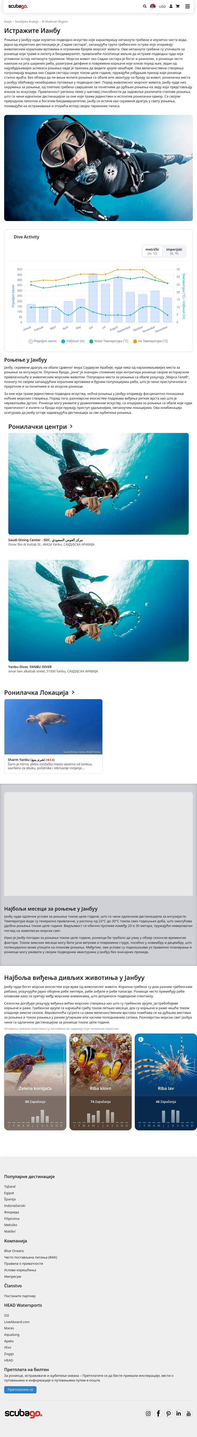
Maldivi (10, 1231)
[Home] (18, 6)
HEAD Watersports (23, 1305)
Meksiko (10, 1224)
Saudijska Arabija (27, 21)
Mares (9, 1328)
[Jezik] (152, 6)
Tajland (10, 1186)
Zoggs (9, 1353)
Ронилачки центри (40, 426)
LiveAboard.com (17, 1321)
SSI (6, 1315)
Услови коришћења (20, 1270)
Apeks (9, 1341)
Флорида (11, 1212)
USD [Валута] (162, 6)
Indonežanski (14, 1205)
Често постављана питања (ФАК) (30, 1257)
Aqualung (11, 1334)
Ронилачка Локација (39, 692)
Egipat (9, 1193)
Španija (10, 1199)
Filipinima (11, 1218)
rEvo (7, 1347)
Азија (8, 21)
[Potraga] (144, 6)
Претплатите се (20, 1389)
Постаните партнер (20, 1296)
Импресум (12, 1276)
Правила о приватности (23, 1263)
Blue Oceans (14, 1250)
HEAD (8, 1360)
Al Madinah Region (55, 21)
